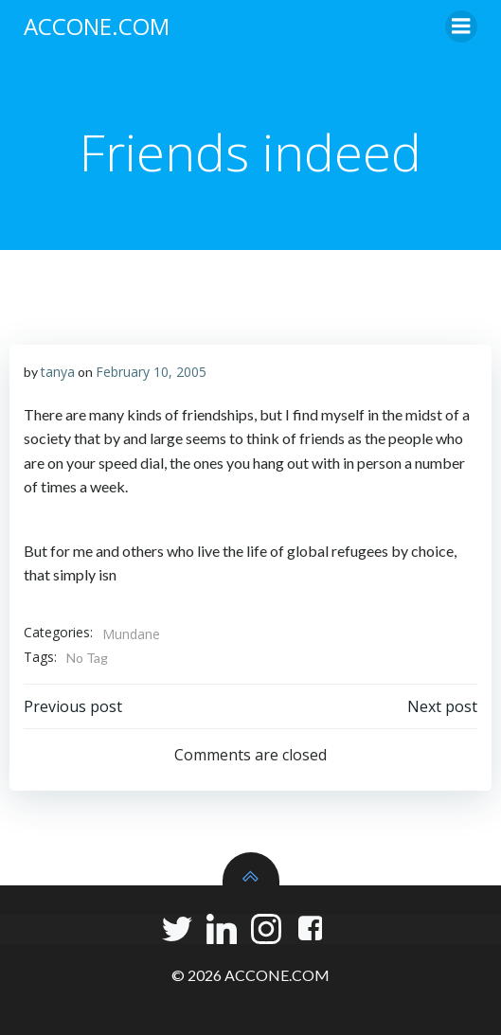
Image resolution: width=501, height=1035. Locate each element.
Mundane (131, 634)
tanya (58, 372)
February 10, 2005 (151, 372)
